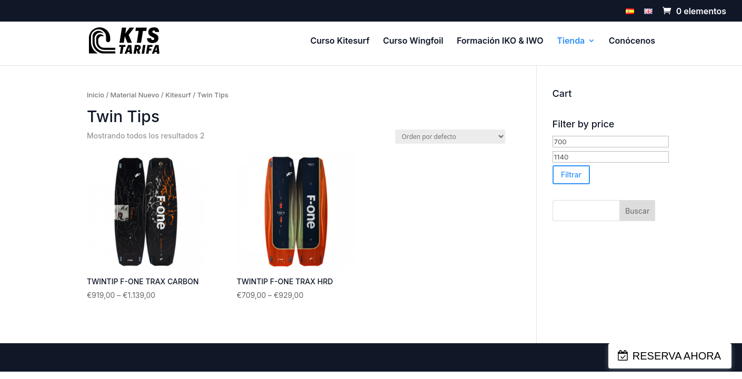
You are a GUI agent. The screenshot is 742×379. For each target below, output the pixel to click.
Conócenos (632, 41)
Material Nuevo (135, 95)
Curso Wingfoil (413, 41)
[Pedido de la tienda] (450, 136)
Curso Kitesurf (340, 41)
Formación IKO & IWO (500, 41)
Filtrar (571, 174)
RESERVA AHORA (677, 356)
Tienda (571, 41)
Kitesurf (178, 95)
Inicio (95, 95)
